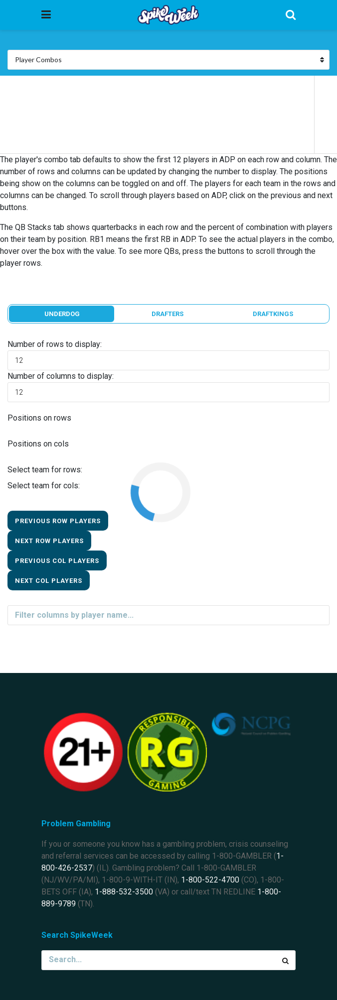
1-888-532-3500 (124, 891)
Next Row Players (49, 541)
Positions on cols (38, 443)
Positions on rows (39, 418)
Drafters (167, 314)
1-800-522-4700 (210, 880)
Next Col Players (48, 580)
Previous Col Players (57, 560)
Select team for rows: (44, 469)
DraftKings (273, 314)
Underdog (62, 314)
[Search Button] (286, 960)
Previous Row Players (58, 521)
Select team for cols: (43, 485)
